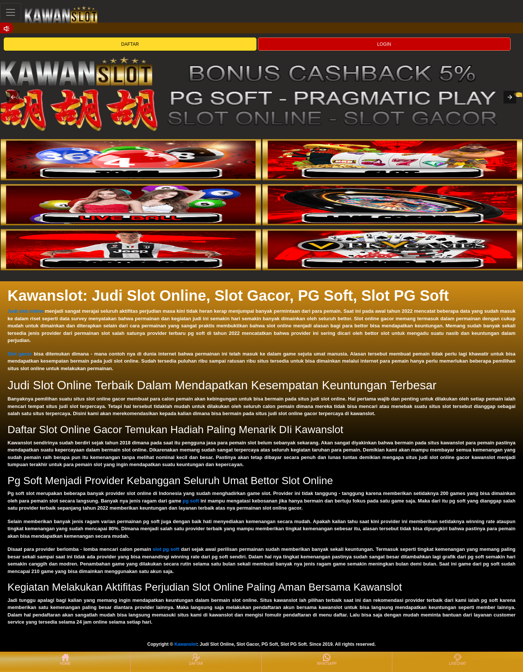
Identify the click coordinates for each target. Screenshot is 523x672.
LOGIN (384, 44)
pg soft (191, 501)
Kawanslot (185, 644)
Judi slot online (26, 311)
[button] (13, 97)
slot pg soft (166, 549)
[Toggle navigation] (10, 12)
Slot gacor (20, 354)
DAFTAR (130, 44)
